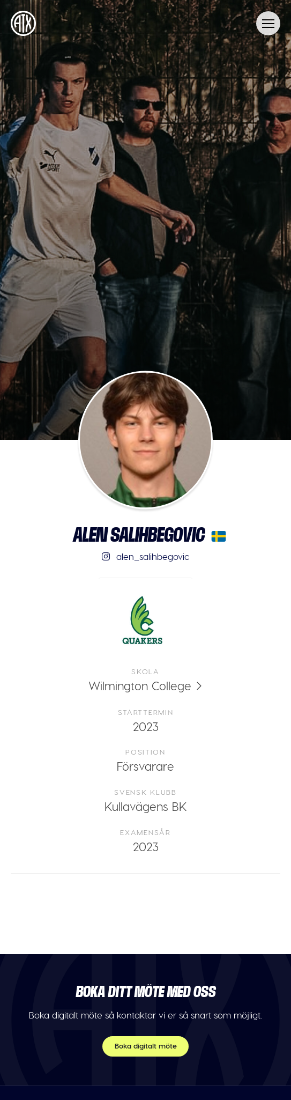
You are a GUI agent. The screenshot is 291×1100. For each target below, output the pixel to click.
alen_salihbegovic (145, 556)
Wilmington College (139, 685)
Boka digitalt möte (146, 1045)
